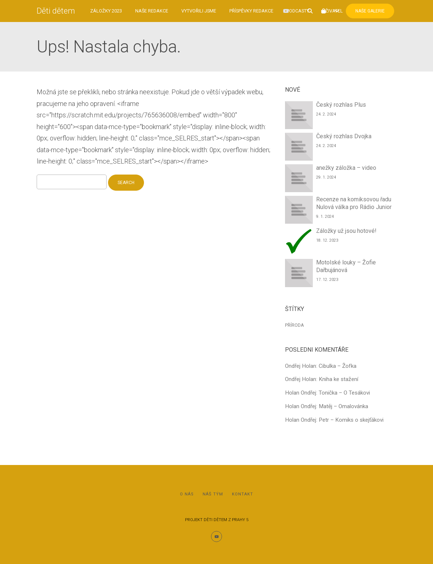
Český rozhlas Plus (341, 104)
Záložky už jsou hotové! (346, 230)
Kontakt (242, 494)
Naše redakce (151, 11)
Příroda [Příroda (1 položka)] (294, 325)
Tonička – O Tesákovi (344, 392)
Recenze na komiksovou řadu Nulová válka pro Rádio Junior (354, 203)
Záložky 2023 (106, 11)
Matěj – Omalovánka (343, 406)
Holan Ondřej (300, 392)
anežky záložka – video (346, 167)
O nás (187, 494)
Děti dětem (56, 10)
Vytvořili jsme (198, 11)
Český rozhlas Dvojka (343, 136)
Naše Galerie (370, 11)
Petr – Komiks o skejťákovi (351, 420)
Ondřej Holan (300, 366)
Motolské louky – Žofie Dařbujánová (346, 266)
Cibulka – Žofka (337, 366)
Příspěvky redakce (251, 11)
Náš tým (213, 494)
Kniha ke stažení (338, 379)
